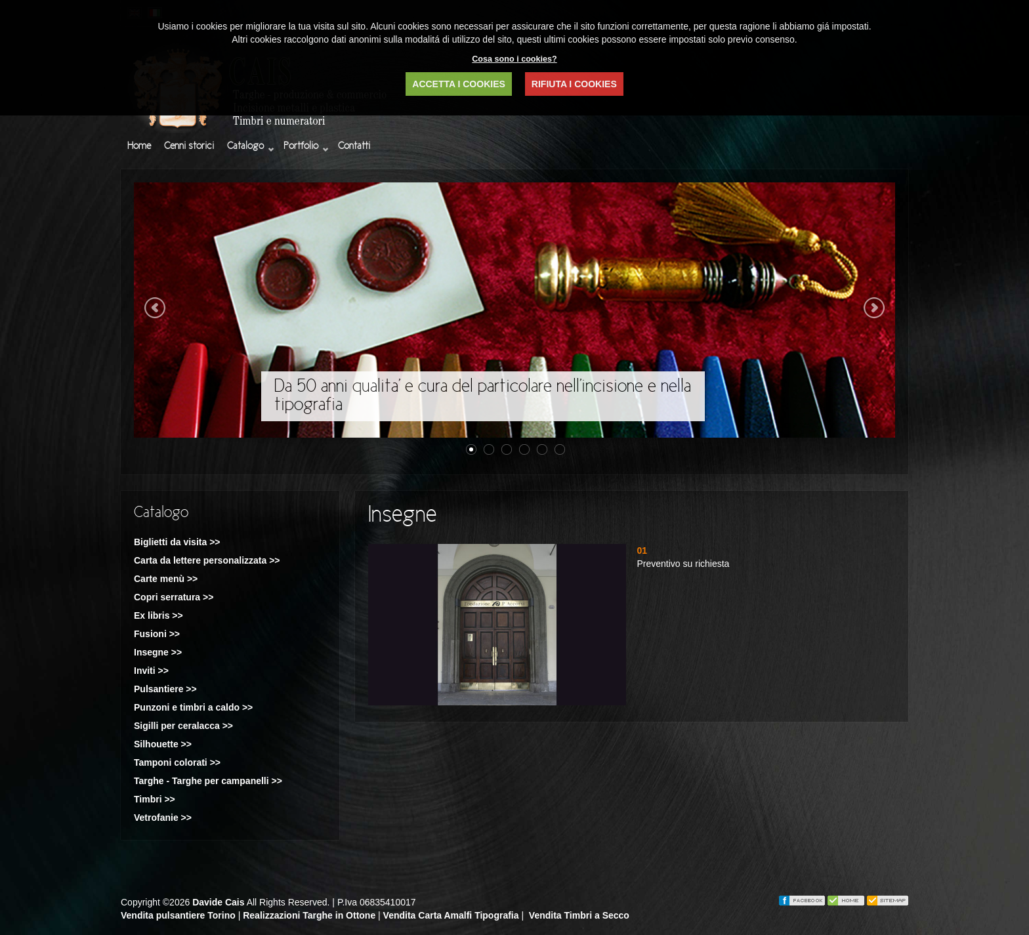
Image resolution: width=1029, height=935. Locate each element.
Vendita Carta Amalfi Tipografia (451, 915)
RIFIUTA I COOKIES (574, 84)
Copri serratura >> (173, 597)
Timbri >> (154, 799)
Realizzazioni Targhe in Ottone (309, 915)
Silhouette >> (163, 744)
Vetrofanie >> (163, 817)
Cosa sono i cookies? (514, 59)
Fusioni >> (157, 634)
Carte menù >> (166, 578)
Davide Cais (218, 902)
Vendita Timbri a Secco (579, 915)
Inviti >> (151, 670)
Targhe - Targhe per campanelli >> (208, 781)
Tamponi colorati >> (177, 762)
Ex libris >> (158, 615)
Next (874, 307)
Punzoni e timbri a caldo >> (193, 707)
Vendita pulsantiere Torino (178, 915)
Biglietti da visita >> (177, 542)
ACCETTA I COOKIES (458, 84)
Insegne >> (158, 652)
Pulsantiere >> (165, 689)
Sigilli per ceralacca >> (183, 725)
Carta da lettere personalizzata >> (207, 560)
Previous (154, 307)
